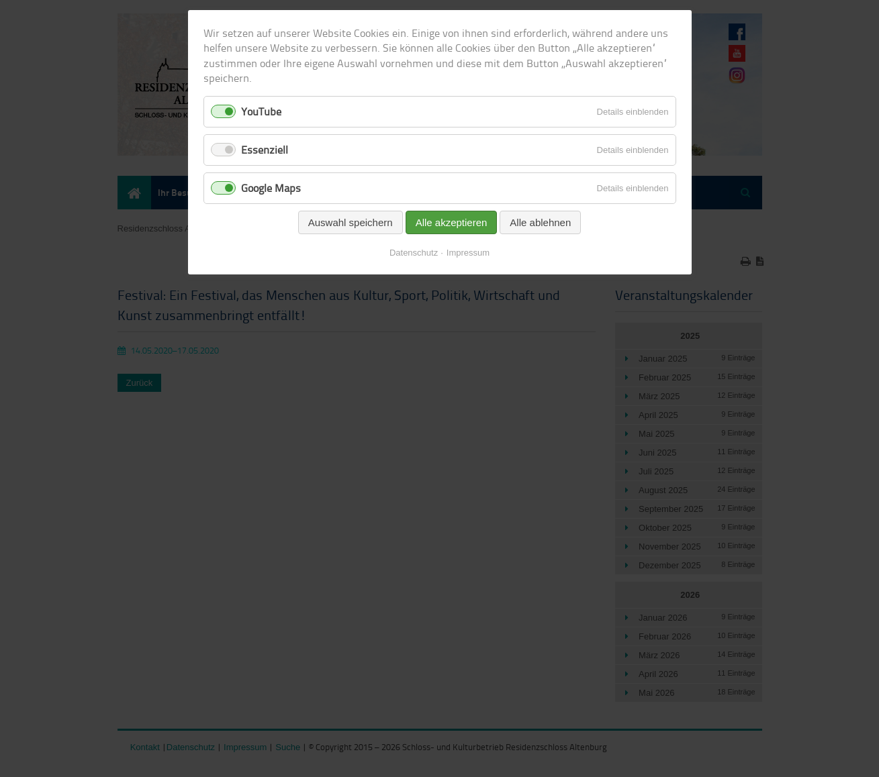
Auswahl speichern (350, 222)
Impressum (468, 253)
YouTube (261, 111)
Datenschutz (413, 253)
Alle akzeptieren (452, 222)
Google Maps (271, 187)
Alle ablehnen (540, 222)
